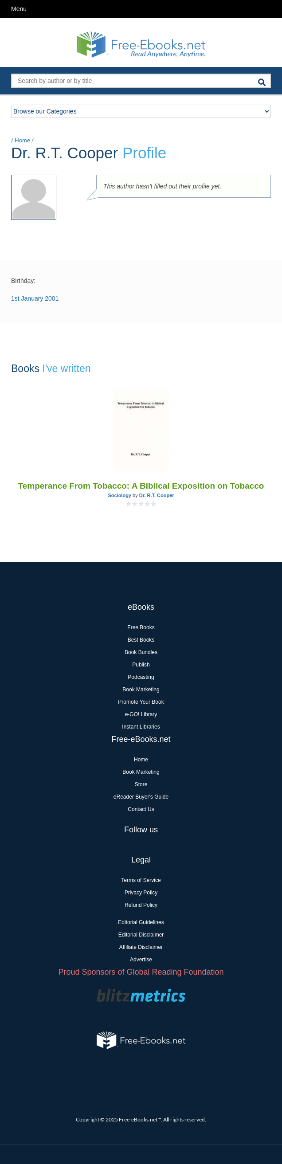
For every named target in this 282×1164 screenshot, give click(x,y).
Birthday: (23, 280)
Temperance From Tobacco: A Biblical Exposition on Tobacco (141, 485)
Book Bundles (141, 652)
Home (22, 140)
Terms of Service (141, 880)
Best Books (141, 640)
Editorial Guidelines (141, 922)
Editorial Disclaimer (141, 935)
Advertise (141, 959)
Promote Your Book (141, 702)
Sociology (119, 495)
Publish (140, 665)
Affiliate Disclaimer (141, 947)
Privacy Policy (141, 893)
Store (141, 784)
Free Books (140, 627)
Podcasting (141, 677)
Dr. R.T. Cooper (156, 495)
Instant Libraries (141, 727)
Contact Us (141, 809)
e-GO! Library (141, 714)
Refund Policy (141, 905)
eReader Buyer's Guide (141, 797)
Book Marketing (140, 689)
